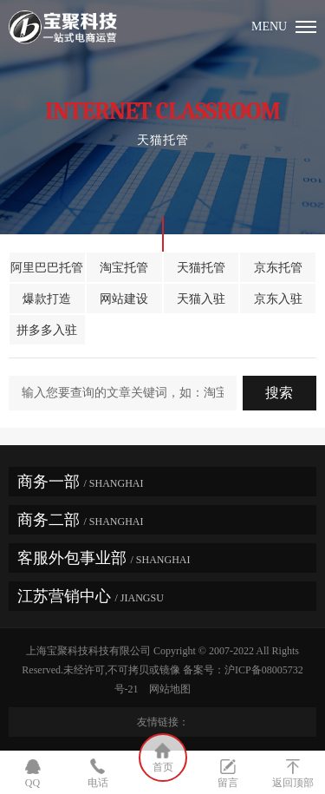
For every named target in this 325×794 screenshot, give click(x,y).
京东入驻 (278, 298)
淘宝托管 (124, 267)
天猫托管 (201, 267)
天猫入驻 (201, 298)
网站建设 (124, 298)
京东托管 (278, 267)
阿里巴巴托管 (46, 267)
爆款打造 (47, 298)
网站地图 (172, 689)
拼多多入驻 (46, 330)
